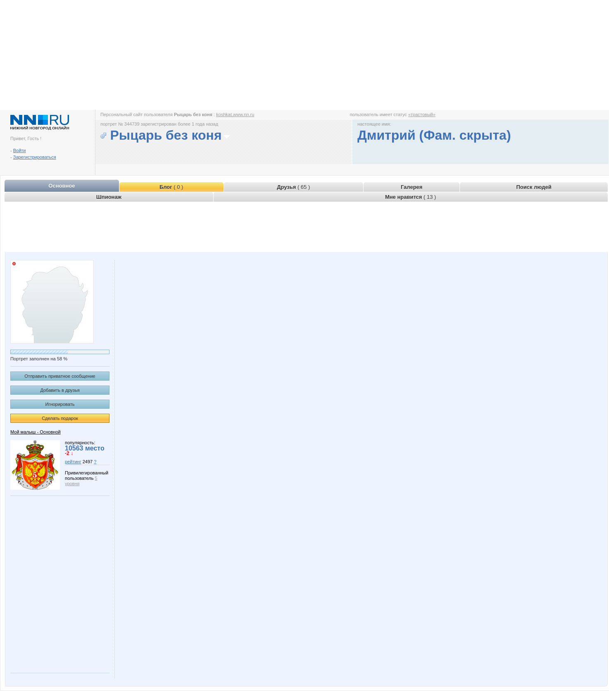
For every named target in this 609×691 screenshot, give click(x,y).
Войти (19, 150)
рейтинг (73, 461)
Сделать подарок (60, 418)
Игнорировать (60, 404)
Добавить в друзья (59, 390)
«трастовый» (421, 114)
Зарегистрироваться (34, 157)
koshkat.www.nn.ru (235, 114)
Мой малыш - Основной (35, 431)
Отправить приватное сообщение (59, 376)
